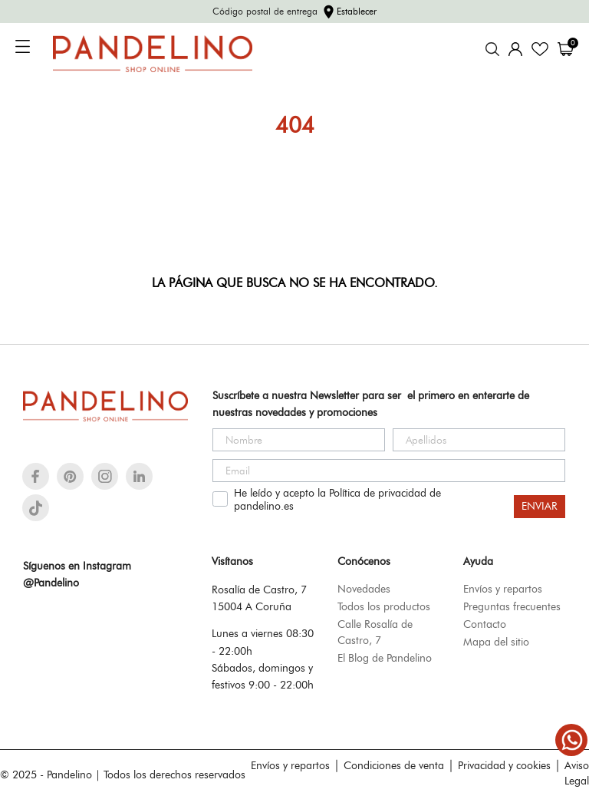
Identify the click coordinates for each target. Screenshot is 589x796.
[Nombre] (298, 439)
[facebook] (35, 476)
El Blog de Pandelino (384, 658)
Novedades (363, 589)
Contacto (484, 624)
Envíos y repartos (502, 589)
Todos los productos (383, 606)
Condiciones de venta (394, 765)
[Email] (388, 470)
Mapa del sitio (496, 642)
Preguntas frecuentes (512, 606)
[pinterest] (70, 476)
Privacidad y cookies (504, 765)
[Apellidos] (479, 439)
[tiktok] (35, 508)
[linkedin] (139, 476)
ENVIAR (540, 506)
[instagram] (105, 476)
